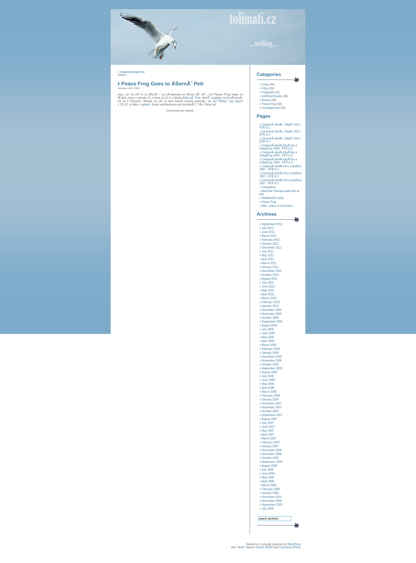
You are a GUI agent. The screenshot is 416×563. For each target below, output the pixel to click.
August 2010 (269, 278)
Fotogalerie (269, 187)
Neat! (241, 547)
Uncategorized (270, 107)
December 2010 (271, 270)
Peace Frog (269, 103)
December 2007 (271, 403)
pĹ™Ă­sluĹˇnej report (228, 101)
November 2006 (271, 454)
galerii (146, 104)
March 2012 (269, 235)
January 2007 (270, 446)
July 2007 (268, 422)
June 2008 (268, 380)
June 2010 (268, 286)
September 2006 (272, 461)
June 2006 (268, 473)
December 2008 (271, 356)
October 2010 (270, 274)
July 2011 (268, 251)
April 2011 (268, 259)
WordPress (294, 544)
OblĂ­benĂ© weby (273, 198)
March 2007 (269, 438)
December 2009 (271, 309)
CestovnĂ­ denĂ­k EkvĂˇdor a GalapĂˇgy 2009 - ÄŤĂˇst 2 (278, 154)
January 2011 (270, 267)
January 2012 (270, 243)
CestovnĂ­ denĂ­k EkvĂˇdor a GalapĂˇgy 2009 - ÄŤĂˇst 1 (278, 147)
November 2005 (271, 500)
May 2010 (268, 290)
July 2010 (268, 282)
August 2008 (269, 372)
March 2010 (269, 298)
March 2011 (269, 263)
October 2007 (270, 411)
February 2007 (271, 442)
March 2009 (269, 344)
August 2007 (269, 419)
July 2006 (268, 469)
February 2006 (271, 489)
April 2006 (268, 481)
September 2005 (272, 504)
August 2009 (269, 325)
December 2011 (271, 247)
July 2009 (268, 329)
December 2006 (271, 450)
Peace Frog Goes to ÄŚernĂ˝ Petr (162, 84)
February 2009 (271, 348)
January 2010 (270, 306)
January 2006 (270, 493)
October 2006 (270, 457)
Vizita (121, 75)
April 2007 (268, 434)
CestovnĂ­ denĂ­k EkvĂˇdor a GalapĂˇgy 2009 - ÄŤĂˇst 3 (278, 161)
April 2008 (268, 387)
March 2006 (269, 485)
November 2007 (271, 407)
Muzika (266, 100)
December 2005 (271, 496)
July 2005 (268, 508)
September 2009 (272, 321)
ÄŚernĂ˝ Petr (191, 97)
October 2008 (270, 364)
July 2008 (268, 376)
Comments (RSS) (289, 547)
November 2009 (271, 313)
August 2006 (269, 465)
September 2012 (272, 224)
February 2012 (271, 239)
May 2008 (268, 383)
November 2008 (271, 360)
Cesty (265, 84)
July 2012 (268, 228)
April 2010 (268, 294)
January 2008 (270, 399)
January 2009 (270, 352)
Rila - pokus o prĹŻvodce (277, 205)
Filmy (265, 88)
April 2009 (268, 341)
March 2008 (269, 391)
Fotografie (268, 92)
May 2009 (268, 337)
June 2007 (268, 426)
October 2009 (270, 317)
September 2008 (272, 368)
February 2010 (271, 302)
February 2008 (271, 395)
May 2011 (268, 255)
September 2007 (272, 415)
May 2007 (268, 430)
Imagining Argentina (132, 71)
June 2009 (268, 333)
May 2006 (268, 477)
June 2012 (268, 231)
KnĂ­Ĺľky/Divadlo (272, 96)
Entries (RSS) (263, 547)
